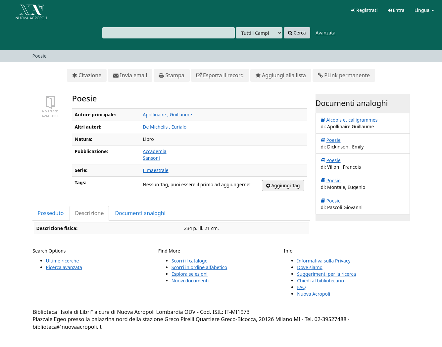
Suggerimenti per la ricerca (326, 274)
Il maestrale (155, 170)
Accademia (154, 151)
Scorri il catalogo (190, 261)
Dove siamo (309, 267)
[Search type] (259, 32)
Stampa (171, 75)
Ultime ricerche (62, 261)
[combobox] (168, 32)
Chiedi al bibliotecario (320, 280)
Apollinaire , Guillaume (167, 114)
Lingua (424, 10)
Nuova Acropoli (313, 294)
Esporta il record (220, 75)
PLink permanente (344, 75)
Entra (396, 10)
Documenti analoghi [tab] (140, 213)
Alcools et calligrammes (349, 120)
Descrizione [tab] (89, 213)
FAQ (301, 287)
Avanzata (325, 32)
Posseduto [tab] (51, 213)
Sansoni (151, 158)
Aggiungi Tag (283, 185)
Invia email (130, 75)
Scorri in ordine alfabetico (199, 267)
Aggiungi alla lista (281, 75)
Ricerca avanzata (64, 267)
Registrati (364, 10)
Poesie (39, 56)
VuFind (21, 10)
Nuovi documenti (190, 280)
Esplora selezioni (190, 274)
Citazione (86, 75)
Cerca (297, 32)
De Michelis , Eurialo (164, 127)
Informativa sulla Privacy (323, 261)
